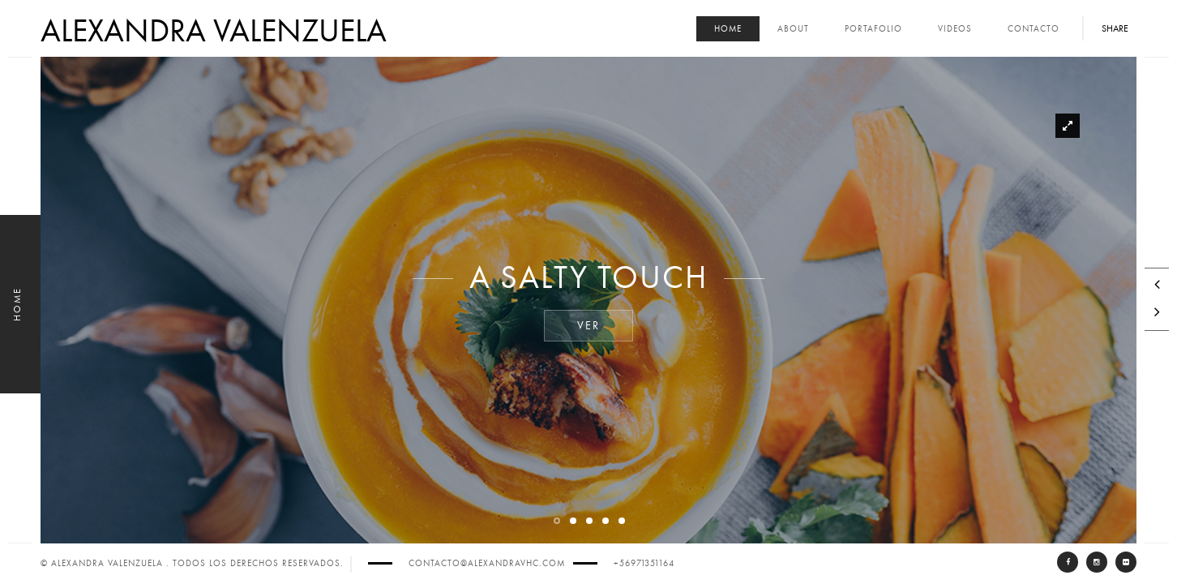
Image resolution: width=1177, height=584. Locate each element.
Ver (588, 326)
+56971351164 (644, 563)
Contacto (1033, 29)
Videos (955, 29)
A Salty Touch (588, 279)
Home (728, 29)
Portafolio (873, 29)
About (793, 29)
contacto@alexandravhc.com (487, 563)
